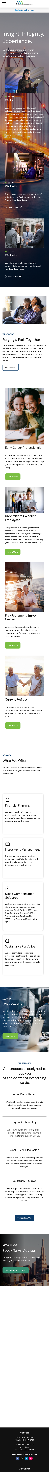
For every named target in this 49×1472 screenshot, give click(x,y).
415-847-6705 (27, 1440)
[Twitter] (22, 1458)
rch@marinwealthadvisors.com (24, 1454)
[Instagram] (31, 1458)
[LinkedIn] (26, 1458)
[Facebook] (17, 1458)
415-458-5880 (27, 1437)
